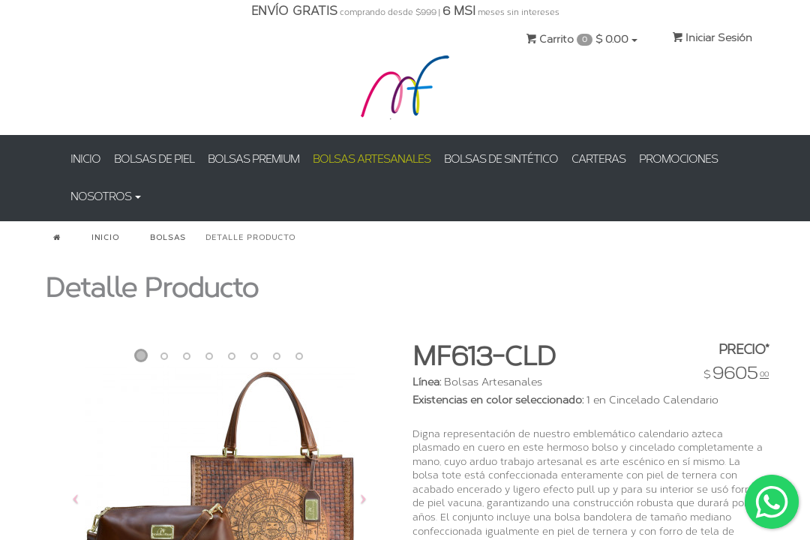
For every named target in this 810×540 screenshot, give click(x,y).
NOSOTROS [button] (105, 196)
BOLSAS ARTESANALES (371, 159)
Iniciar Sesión (712, 38)
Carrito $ (582, 39)
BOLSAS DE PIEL (154, 159)
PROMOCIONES (678, 159)
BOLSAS (168, 237)
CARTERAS (599, 159)
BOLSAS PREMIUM (253, 159)
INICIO (85, 159)
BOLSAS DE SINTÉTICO (501, 159)
